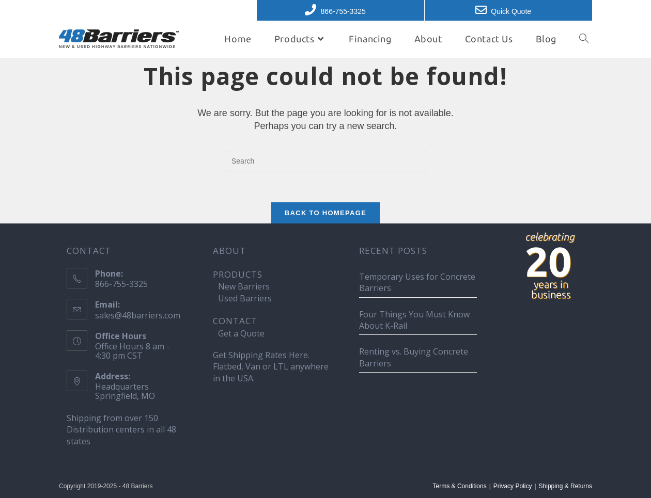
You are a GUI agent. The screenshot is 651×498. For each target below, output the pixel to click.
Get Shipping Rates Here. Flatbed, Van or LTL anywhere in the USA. (271, 366)
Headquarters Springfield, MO (125, 391)
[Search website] (584, 39)
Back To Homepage (325, 213)
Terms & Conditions (460, 486)
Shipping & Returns (565, 486)
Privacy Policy (512, 486)
